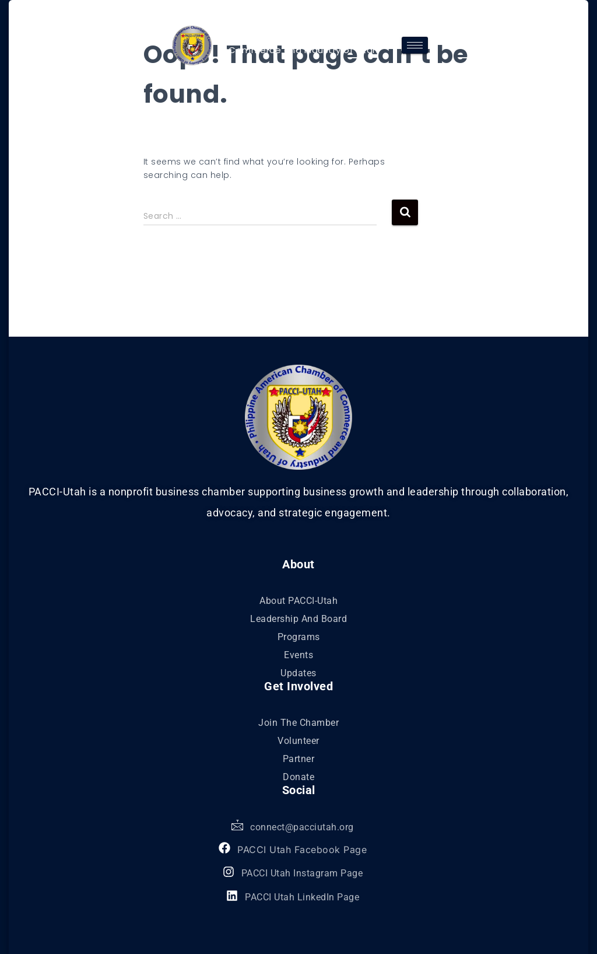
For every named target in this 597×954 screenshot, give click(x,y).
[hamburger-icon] (415, 45)
